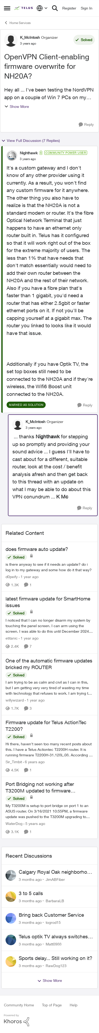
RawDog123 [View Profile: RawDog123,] (56, 965)
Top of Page (52, 1005)
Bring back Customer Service (51, 915)
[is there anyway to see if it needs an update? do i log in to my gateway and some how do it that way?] (49, 566)
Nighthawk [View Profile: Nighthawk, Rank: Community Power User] (28, 153)
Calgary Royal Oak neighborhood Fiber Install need (56, 872)
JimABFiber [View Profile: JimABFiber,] (55, 879)
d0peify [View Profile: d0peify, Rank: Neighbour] (12, 576)
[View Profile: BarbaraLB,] (11, 896)
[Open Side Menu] (7, 8)
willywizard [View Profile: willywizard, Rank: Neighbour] (15, 700)
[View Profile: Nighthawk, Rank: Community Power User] (12, 155)
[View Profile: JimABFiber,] (11, 875)
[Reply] (86, 124)
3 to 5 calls (31, 893)
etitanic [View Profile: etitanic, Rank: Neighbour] (12, 638)
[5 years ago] (34, 824)
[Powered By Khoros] (49, 1020)
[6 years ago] (34, 762)
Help (73, 1005)
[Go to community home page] (24, 8)
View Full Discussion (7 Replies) (30, 140)
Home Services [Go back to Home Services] (17, 23)
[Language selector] (42, 8)
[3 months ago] (30, 879)
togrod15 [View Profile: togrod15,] (53, 922)
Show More (16, 106)
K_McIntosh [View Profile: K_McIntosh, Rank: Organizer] (30, 37)
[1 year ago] (29, 576)
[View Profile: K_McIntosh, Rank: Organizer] (10, 40)
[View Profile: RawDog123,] (11, 961)
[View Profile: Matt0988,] (11, 940)
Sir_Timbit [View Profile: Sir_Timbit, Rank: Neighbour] (14, 762)
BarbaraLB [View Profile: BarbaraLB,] (55, 901)
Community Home (19, 1005)
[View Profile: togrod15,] (11, 918)
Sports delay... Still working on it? (55, 958)
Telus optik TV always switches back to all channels (53, 937)
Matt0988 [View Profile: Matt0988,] (54, 944)
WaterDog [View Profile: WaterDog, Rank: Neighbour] (14, 823)
